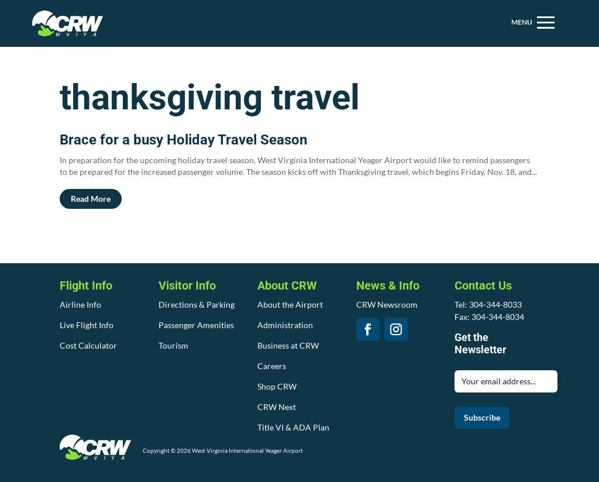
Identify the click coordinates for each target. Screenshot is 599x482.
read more (91, 199)
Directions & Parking (197, 304)
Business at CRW (288, 345)
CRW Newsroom (387, 304)
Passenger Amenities (196, 325)
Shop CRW (277, 386)
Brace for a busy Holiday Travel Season (183, 140)
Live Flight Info (86, 325)
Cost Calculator (88, 345)
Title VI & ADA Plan (293, 427)
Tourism (173, 345)
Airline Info (80, 304)
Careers (271, 366)
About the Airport (290, 304)
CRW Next (276, 407)
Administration (285, 325)
